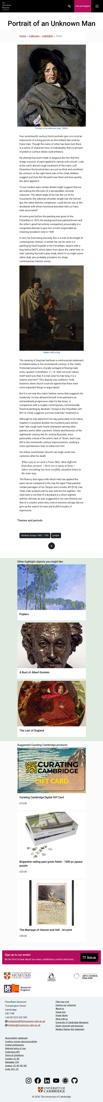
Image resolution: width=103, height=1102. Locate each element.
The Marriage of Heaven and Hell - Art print (45, 929)
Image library (62, 1015)
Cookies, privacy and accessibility (21, 1041)
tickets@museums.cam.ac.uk (24, 1025)
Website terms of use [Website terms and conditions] (15, 1048)
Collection (34, 36)
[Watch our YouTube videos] (56, 1080)
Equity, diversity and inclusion (69, 1026)
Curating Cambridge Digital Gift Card (41, 797)
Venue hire (61, 1012)
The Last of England (31, 730)
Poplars (24, 614)
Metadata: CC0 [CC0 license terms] (12, 1062)
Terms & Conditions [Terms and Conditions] (14, 1055)
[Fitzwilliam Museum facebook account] (38, 1080)
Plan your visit (62, 1001)
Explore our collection (66, 1005)
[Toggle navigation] (97, 6)
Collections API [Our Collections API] (12, 1052)
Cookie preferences (14, 1045)
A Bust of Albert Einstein (34, 672)
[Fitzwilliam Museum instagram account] (28, 1080)
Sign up (89, 957)
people (56, 535)
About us (60, 1008)
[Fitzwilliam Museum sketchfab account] (65, 1080)
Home (22, 36)
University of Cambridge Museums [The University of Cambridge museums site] (72, 1022)
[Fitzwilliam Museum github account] (74, 1080)
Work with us (62, 1019)
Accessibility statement (16, 1038)
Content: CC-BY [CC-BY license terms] (12, 1059)
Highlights (47, 36)
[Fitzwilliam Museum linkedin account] (47, 1080)
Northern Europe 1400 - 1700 (35, 535)
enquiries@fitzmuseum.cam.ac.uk (26, 1021)
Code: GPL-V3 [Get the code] (11, 1069)
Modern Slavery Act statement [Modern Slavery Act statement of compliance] (70, 1029)
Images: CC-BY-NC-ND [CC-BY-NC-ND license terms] (16, 1065)
